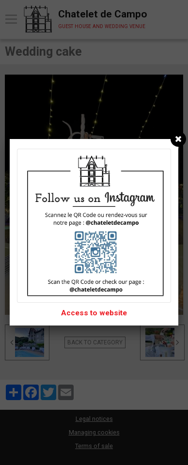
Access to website (94, 313)
